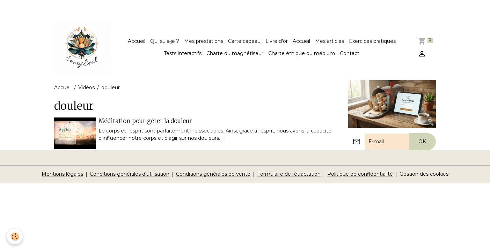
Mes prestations (203, 41)
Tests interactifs (183, 53)
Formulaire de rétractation (289, 174)
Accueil (136, 41)
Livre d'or (276, 41)
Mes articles (329, 41)
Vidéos (86, 87)
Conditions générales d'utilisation (129, 174)
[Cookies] (15, 236)
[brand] (82, 47)
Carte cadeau (244, 41)
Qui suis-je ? (164, 41)
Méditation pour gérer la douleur (145, 121)
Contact (349, 53)
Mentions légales (62, 174)
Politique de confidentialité (360, 174)
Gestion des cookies (424, 174)
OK (422, 141)
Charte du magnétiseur (234, 53)
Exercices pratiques (372, 41)
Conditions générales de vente (213, 174)
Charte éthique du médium (301, 53)
